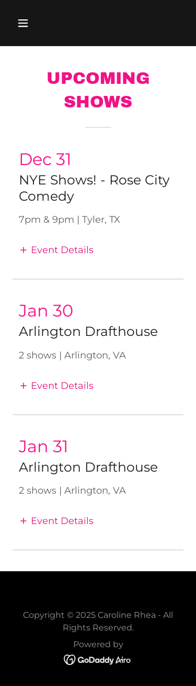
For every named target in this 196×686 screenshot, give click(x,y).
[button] (32, 23)
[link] (98, 659)
